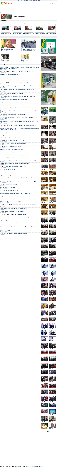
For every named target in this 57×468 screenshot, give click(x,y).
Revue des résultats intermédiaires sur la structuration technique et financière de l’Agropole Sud (51, 34)
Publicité (39, 0)
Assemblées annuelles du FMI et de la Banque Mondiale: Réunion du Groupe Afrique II (6, 34)
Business (27, 0)
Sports (25, 0)
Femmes (31, 0)
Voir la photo (42, 105)
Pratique (34, 0)
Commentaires (25, 466)
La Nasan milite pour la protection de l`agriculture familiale (28, 33)
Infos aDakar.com (20, 466)
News (29, 0)
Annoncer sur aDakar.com (39, 466)
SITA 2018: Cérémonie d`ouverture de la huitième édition (40, 33)
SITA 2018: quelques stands (17, 33)
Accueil (18, 0)
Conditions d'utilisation (31, 466)
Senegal (36, 0)
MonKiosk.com (21, 0)
